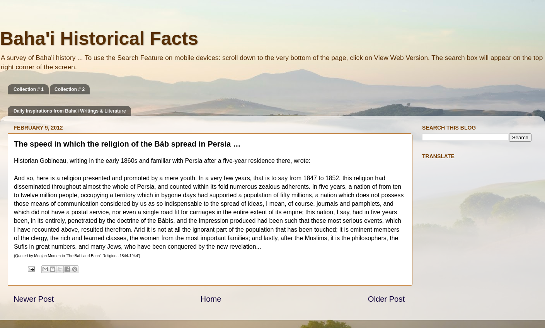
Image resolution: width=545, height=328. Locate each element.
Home (211, 299)
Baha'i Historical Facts (99, 38)
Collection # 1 (29, 89)
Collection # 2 (69, 89)
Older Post (386, 299)
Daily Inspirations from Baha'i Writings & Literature (70, 111)
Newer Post (34, 299)
